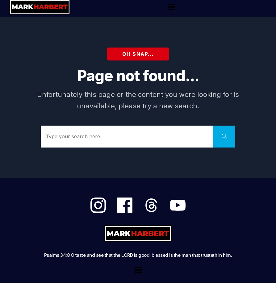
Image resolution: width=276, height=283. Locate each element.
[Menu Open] (172, 7)
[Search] (224, 137)
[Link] (98, 205)
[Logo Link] (138, 233)
